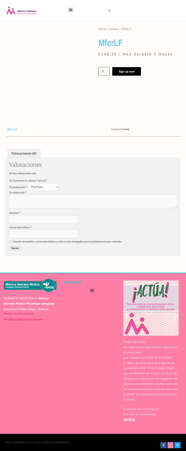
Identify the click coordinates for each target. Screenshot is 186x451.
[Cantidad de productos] (104, 71)
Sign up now (126, 71)
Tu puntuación (18, 187)
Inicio (102, 29)
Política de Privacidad (18, 314)
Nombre (14, 213)
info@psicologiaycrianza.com (23, 319)
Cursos (113, 29)
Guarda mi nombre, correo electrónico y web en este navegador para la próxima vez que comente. (67, 241)
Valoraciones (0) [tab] (23, 153)
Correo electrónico (20, 227)
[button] (71, 10)
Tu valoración (17, 192)
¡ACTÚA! (129, 419)
